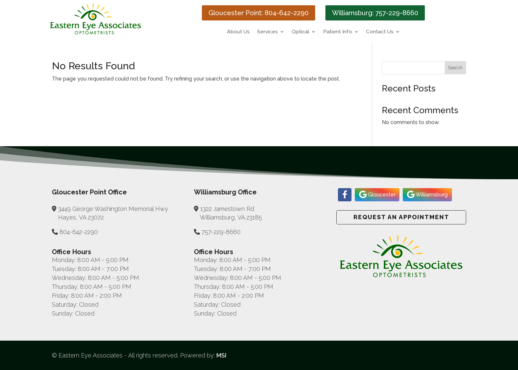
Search (455, 67)
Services (267, 32)
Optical (300, 32)
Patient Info (337, 32)
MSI (221, 355)
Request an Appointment (401, 217)
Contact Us (379, 32)
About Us (238, 32)
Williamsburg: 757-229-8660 (375, 13)
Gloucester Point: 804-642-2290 (258, 13)
